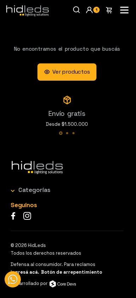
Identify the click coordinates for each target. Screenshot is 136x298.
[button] (92, 10)
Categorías (34, 190)
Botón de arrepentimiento (71, 272)
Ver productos (67, 72)
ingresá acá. (25, 272)
